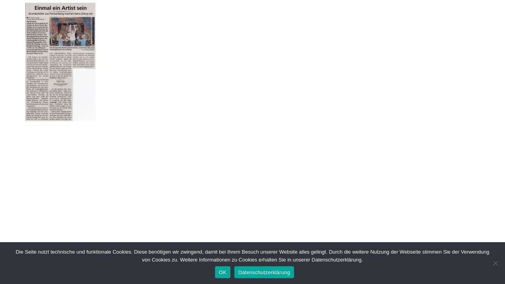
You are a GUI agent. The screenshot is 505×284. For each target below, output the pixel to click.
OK (222, 272)
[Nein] (495, 263)
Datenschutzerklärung (264, 272)
